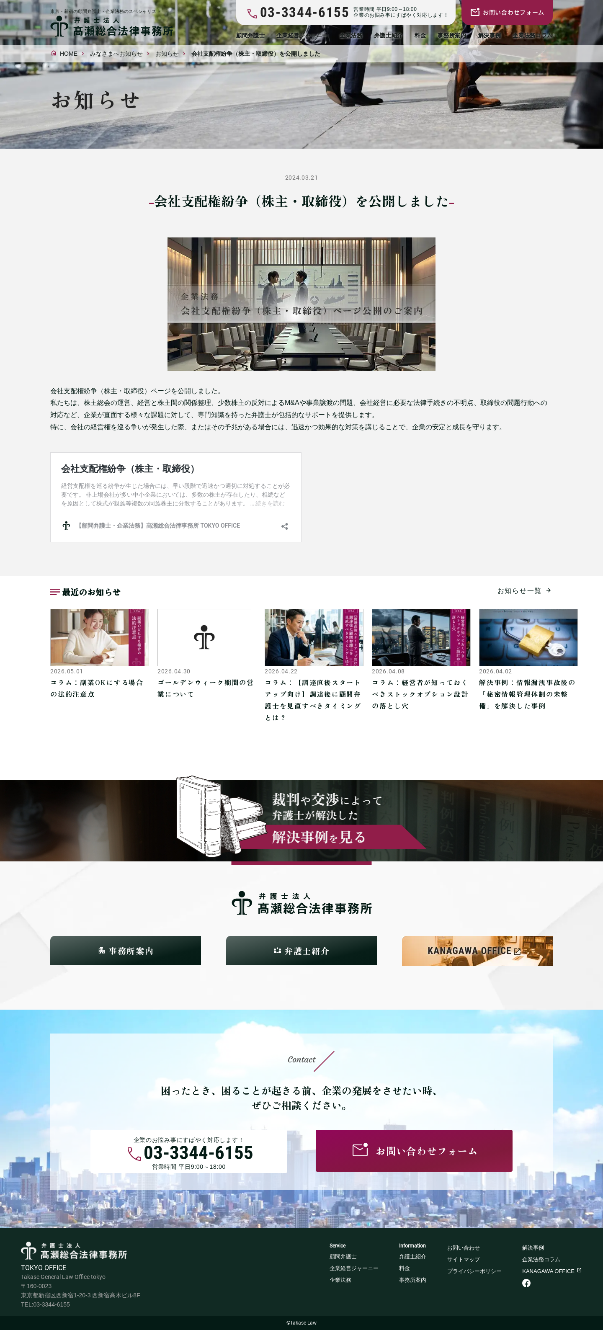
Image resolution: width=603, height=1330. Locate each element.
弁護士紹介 (388, 35)
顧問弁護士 (250, 35)
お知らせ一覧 (519, 590)
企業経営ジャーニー (302, 35)
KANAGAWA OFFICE (548, 1271)
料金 (420, 35)
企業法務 (351, 35)
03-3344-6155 (198, 1154)
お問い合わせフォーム (513, 12)
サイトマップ (463, 1259)
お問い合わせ (463, 1248)
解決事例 (489, 35)
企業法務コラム (533, 35)
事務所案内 (452, 35)
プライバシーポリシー (474, 1271)
